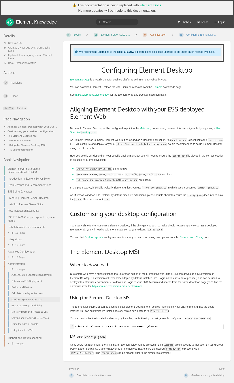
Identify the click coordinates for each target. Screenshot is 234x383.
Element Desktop (80, 79)
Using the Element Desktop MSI (27, 145)
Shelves (184, 22)
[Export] (30, 96)
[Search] (100, 22)
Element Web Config (191, 237)
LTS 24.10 (21, 108)
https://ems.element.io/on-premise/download (117, 286)
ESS (9, 108)
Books (202, 22)
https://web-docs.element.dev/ (92, 94)
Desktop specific (94, 237)
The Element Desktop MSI (22, 135)
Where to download (20, 140)
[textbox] (148, 326)
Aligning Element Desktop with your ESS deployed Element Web (32, 126)
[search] (117, 22)
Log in (220, 22)
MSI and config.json (21, 149)
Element (157, 87)
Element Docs (150, 5)
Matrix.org (145, 128)
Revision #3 (12, 43)
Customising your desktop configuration (30, 131)
